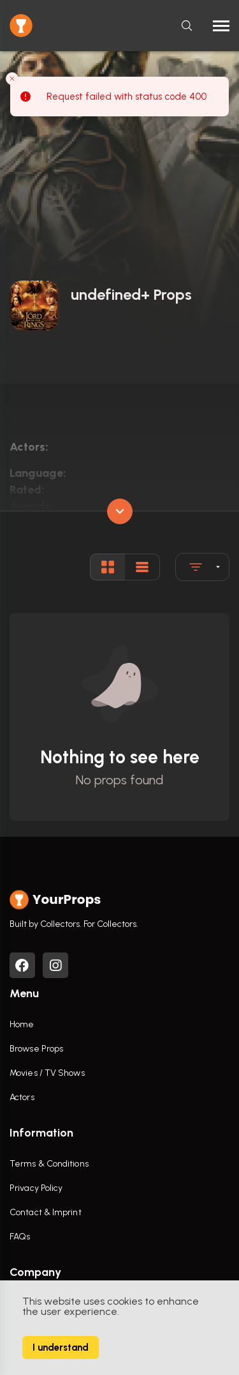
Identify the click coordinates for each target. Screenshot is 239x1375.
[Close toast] (12, 78)
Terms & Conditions (49, 1163)
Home (22, 1024)
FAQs (20, 1236)
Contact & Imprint (46, 1212)
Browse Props (36, 1048)
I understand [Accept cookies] (61, 1347)
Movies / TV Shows (47, 1073)
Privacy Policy (36, 1188)
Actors (22, 1097)
